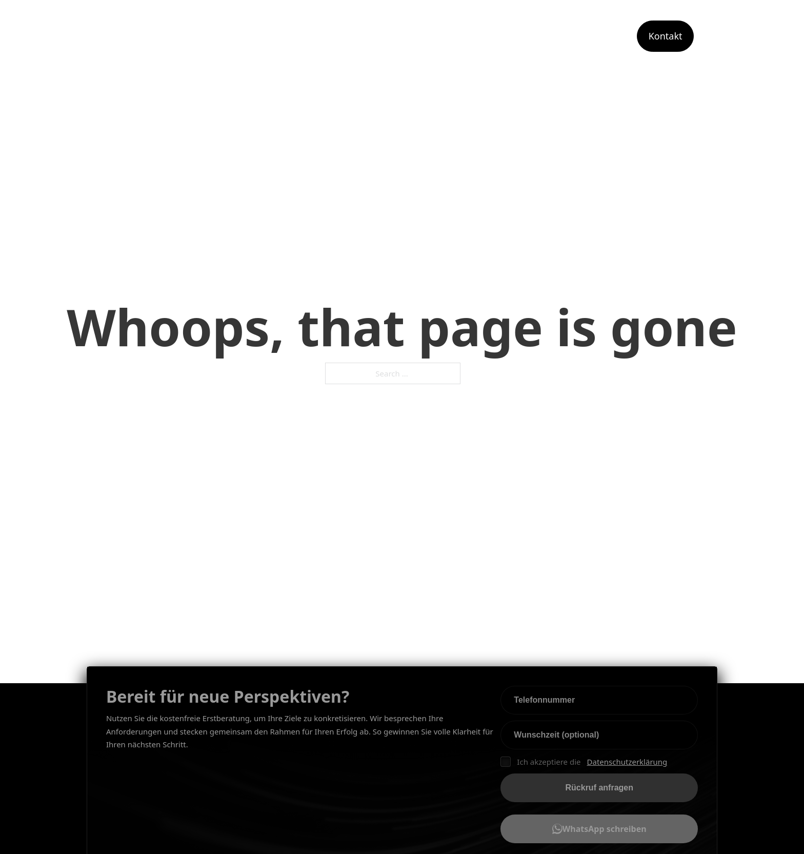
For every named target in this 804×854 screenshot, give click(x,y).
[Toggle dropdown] (508, 36)
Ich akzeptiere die (583, 762)
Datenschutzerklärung (627, 762)
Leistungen (474, 36)
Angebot (547, 36)
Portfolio (601, 36)
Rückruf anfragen (599, 787)
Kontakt (665, 36)
